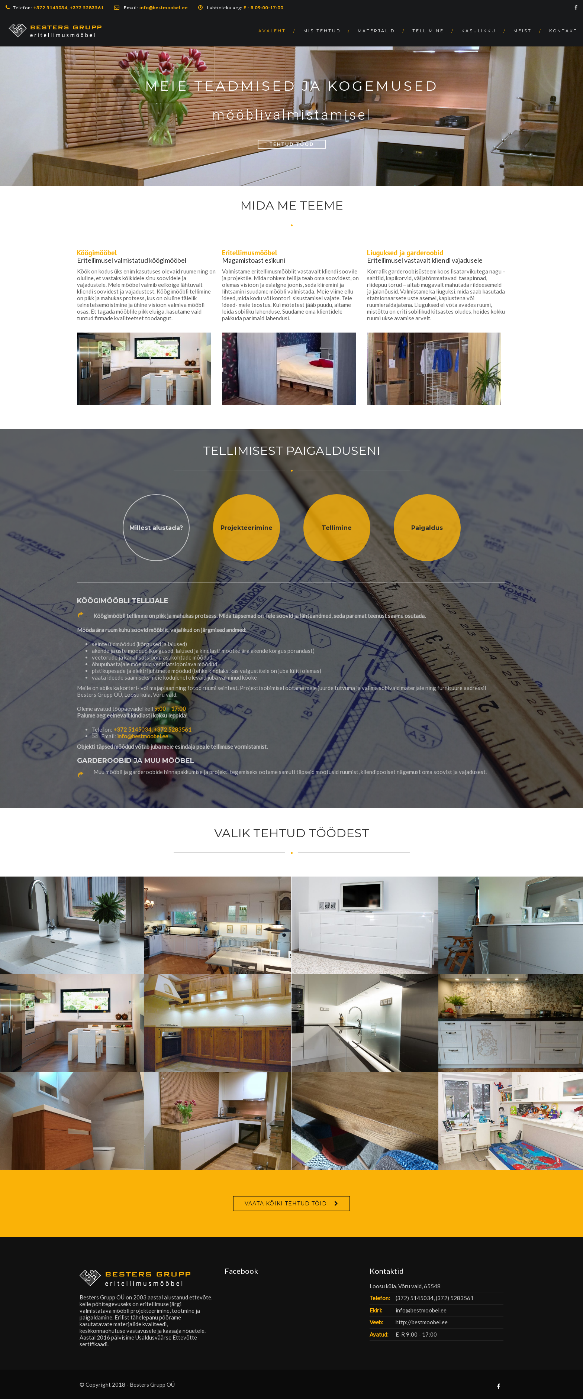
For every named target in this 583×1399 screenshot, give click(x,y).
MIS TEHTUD (322, 30)
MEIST (522, 30)
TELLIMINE (428, 30)
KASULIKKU (478, 30)
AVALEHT (272, 30)
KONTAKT (563, 30)
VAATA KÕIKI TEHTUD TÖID (286, 1203)
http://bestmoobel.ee (422, 1322)
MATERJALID (376, 30)
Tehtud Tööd (292, 144)
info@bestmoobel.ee (142, 736)
